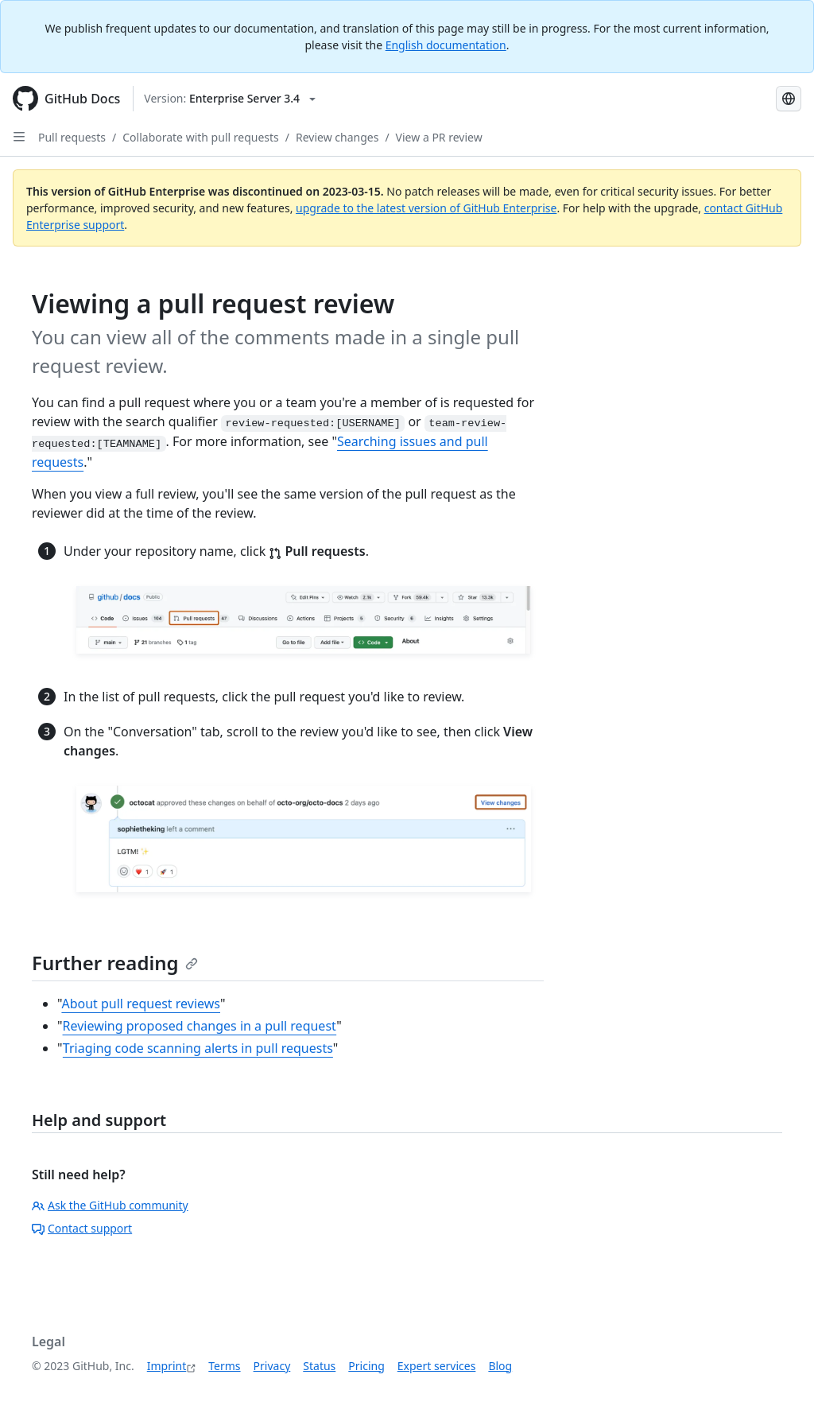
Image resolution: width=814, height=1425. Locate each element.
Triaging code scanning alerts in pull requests (198, 1048)
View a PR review (439, 137)
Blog (500, 1365)
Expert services (436, 1365)
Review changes (337, 137)
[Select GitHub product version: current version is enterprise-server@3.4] (230, 98)
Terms (224, 1365)
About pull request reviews (140, 1003)
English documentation (446, 44)
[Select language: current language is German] (788, 98)
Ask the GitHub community (110, 1205)
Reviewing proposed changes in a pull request (200, 1026)
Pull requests (72, 137)
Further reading (115, 962)
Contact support (82, 1228)
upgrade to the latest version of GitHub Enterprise (426, 207)
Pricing (366, 1365)
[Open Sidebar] (19, 136)
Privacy (272, 1365)
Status (319, 1365)
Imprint (167, 1365)
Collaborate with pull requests (200, 137)
